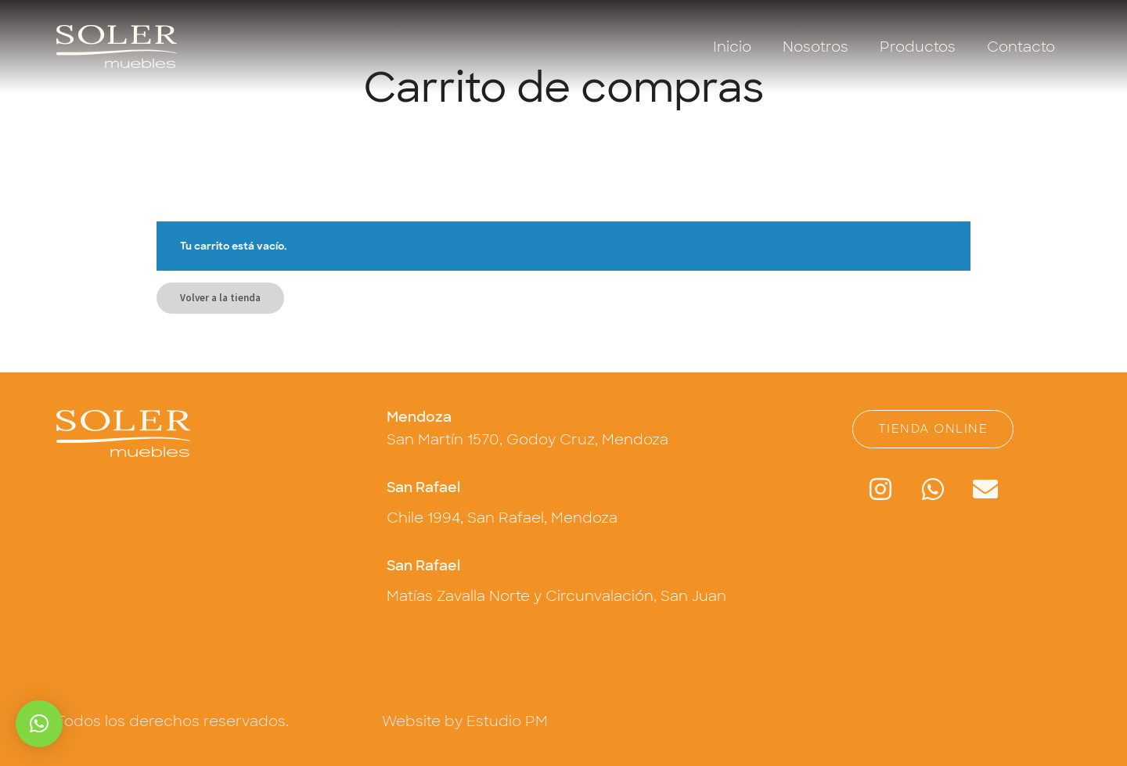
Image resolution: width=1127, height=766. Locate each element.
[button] (39, 723)
